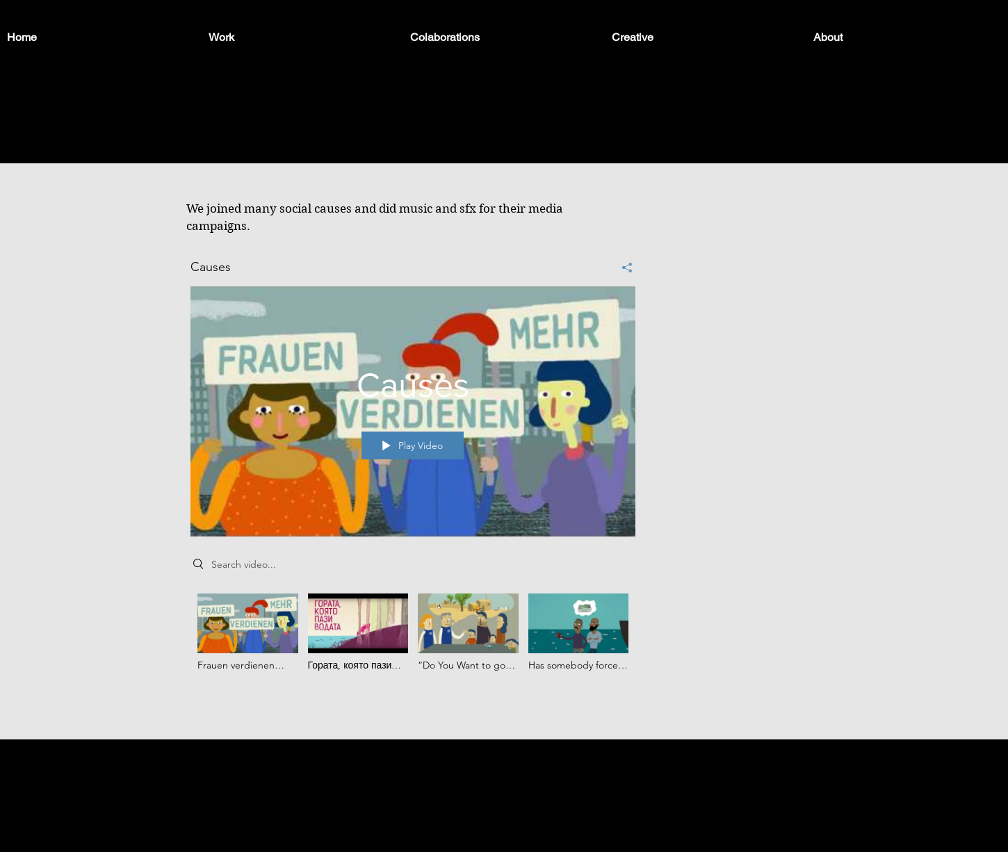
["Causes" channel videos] (413, 641)
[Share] (621, 267)
